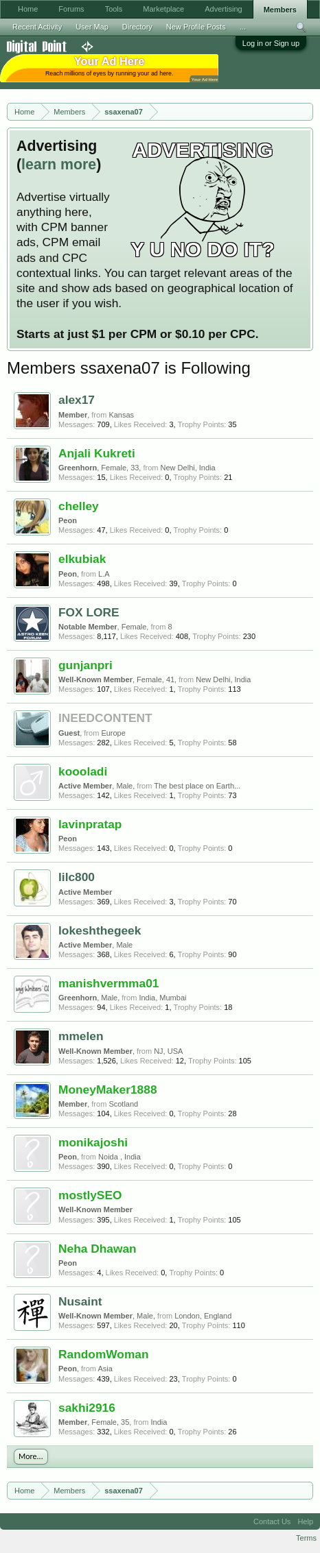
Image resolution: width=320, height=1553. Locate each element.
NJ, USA (168, 1051)
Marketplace (163, 9)
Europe (113, 733)
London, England (202, 1316)
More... (31, 1456)
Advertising (223, 9)
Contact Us (271, 1521)
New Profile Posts (196, 27)
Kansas (121, 415)
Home (28, 9)
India (159, 1422)
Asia (105, 1368)
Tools (114, 9)
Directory (137, 27)
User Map (92, 27)
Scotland (123, 1104)
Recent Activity (37, 27)
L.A (104, 574)
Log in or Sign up (270, 43)
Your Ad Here (205, 79)
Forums (71, 9)
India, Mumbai (162, 998)
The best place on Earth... (197, 786)
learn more (58, 164)
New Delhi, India (188, 468)
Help (305, 1521)
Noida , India (119, 1157)
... (243, 27)
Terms (306, 1538)
